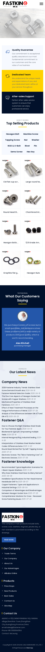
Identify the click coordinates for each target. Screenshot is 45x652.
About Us (8, 563)
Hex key (31, 151)
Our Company (10, 558)
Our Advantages (11, 568)
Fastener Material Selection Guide (16, 393)
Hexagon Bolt (12, 134)
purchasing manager (22, 346)
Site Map (8, 605)
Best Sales (9, 596)
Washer (35, 140)
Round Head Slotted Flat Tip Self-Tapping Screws (22, 449)
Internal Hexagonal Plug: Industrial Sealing (19, 437)
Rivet (27, 145)
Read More (9, 540)
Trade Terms (10, 553)
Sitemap (29, 648)
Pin (35, 145)
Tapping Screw (12, 140)
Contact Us (9, 601)
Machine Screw (30, 134)
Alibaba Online (10, 573)
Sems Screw (17, 151)
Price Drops (9, 586)
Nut (25, 140)
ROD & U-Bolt (14, 145)
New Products (10, 591)
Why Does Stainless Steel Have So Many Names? (22, 473)
